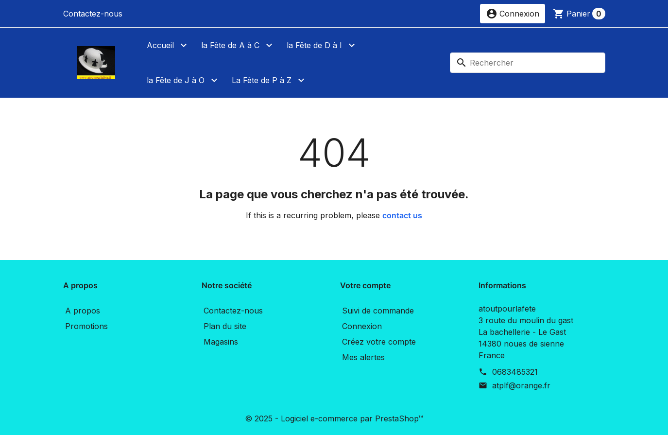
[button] (512, 13)
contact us (402, 215)
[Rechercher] (527, 62)
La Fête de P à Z (261, 80)
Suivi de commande (378, 310)
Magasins (221, 342)
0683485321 (515, 372)
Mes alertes (363, 357)
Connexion (362, 326)
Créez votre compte (379, 342)
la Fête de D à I (314, 45)
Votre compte (365, 285)
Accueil (160, 45)
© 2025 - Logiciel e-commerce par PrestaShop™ (334, 418)
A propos (82, 310)
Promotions (86, 326)
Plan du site (225, 326)
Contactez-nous (92, 13)
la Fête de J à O (176, 80)
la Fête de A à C (230, 45)
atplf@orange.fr (521, 385)
